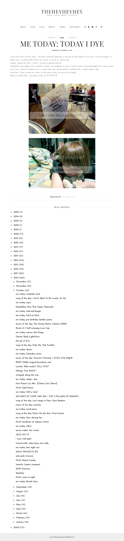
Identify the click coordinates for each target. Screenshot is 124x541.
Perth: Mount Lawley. (26, 460)
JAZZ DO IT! (22, 435)
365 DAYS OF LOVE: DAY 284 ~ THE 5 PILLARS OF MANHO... (48, 396)
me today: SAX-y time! (27, 392)
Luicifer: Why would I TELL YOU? (32, 366)
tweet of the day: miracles (28, 405)
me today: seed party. (26, 409)
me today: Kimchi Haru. (27, 481)
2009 (17, 527)
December (21, 282)
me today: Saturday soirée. (29, 354)
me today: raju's (23, 302)
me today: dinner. (24, 349)
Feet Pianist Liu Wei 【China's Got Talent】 (37, 383)
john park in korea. (25, 456)
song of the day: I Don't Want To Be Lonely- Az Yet (41, 298)
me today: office (23, 426)
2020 (17, 234)
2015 (16, 256)
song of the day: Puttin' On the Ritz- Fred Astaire (40, 413)
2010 (16, 278)
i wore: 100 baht (23, 439)
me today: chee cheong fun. (29, 418)
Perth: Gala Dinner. (25, 388)
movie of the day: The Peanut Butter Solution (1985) (41, 324)
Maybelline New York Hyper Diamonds (35, 307)
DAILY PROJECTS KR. (27, 452)
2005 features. (23, 469)
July (18, 496)
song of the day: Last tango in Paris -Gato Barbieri (40, 401)
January (20, 522)
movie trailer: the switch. (27, 430)
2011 (16, 273)
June (18, 500)
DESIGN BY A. (70, 537)
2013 (16, 265)
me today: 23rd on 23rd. (27, 315)
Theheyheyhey (62, 11)
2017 (16, 247)
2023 (16, 221)
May (18, 504)
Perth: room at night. (26, 477)
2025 (16, 212)
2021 (16, 229)
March (19, 513)
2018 (16, 243)
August (20, 491)
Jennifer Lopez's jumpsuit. (28, 464)
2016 (16, 251)
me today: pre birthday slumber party (34, 320)
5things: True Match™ (26, 371)
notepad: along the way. (27, 375)
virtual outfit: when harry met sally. (32, 443)
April (18, 509)
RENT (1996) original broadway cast (33, 362)
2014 (16, 260)
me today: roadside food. (28, 294)
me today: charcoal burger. (28, 311)
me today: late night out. (28, 447)
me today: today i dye (26, 379)
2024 (16, 216)
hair (62, 38)
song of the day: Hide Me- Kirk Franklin (35, 345)
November (21, 286)
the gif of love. (23, 341)
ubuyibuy (20, 473)
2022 (16, 225)
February (20, 518)
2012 (16, 269)
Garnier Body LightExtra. (28, 337)
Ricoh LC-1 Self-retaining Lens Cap (32, 328)
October (20, 290)
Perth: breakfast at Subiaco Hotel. (32, 422)
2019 (16, 238)
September (22, 487)
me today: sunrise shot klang (29, 332)
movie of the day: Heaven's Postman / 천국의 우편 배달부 (44, 358)
